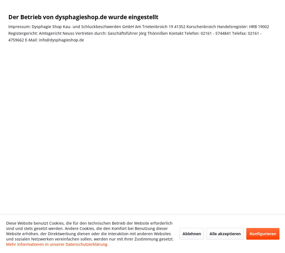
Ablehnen (192, 233)
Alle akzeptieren (225, 233)
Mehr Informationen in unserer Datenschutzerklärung (56, 244)
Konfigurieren (263, 233)
